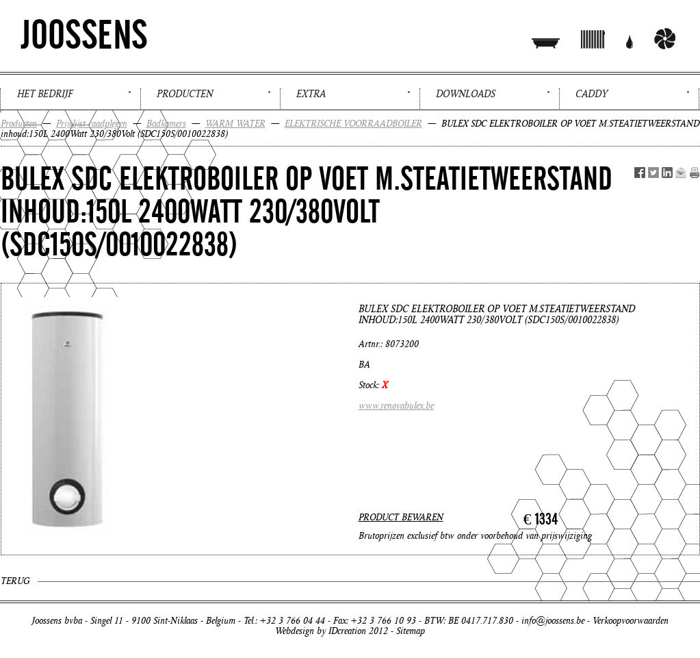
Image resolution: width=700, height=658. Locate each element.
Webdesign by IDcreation (320, 631)
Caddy (591, 93)
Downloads (465, 93)
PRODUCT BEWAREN (401, 517)
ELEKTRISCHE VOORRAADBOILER (353, 123)
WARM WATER (235, 123)
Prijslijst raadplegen (91, 123)
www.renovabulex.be (396, 406)
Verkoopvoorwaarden (631, 621)
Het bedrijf (45, 93)
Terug (15, 581)
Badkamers (166, 123)
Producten (185, 93)
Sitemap (410, 631)
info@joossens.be (552, 621)
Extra (311, 93)
